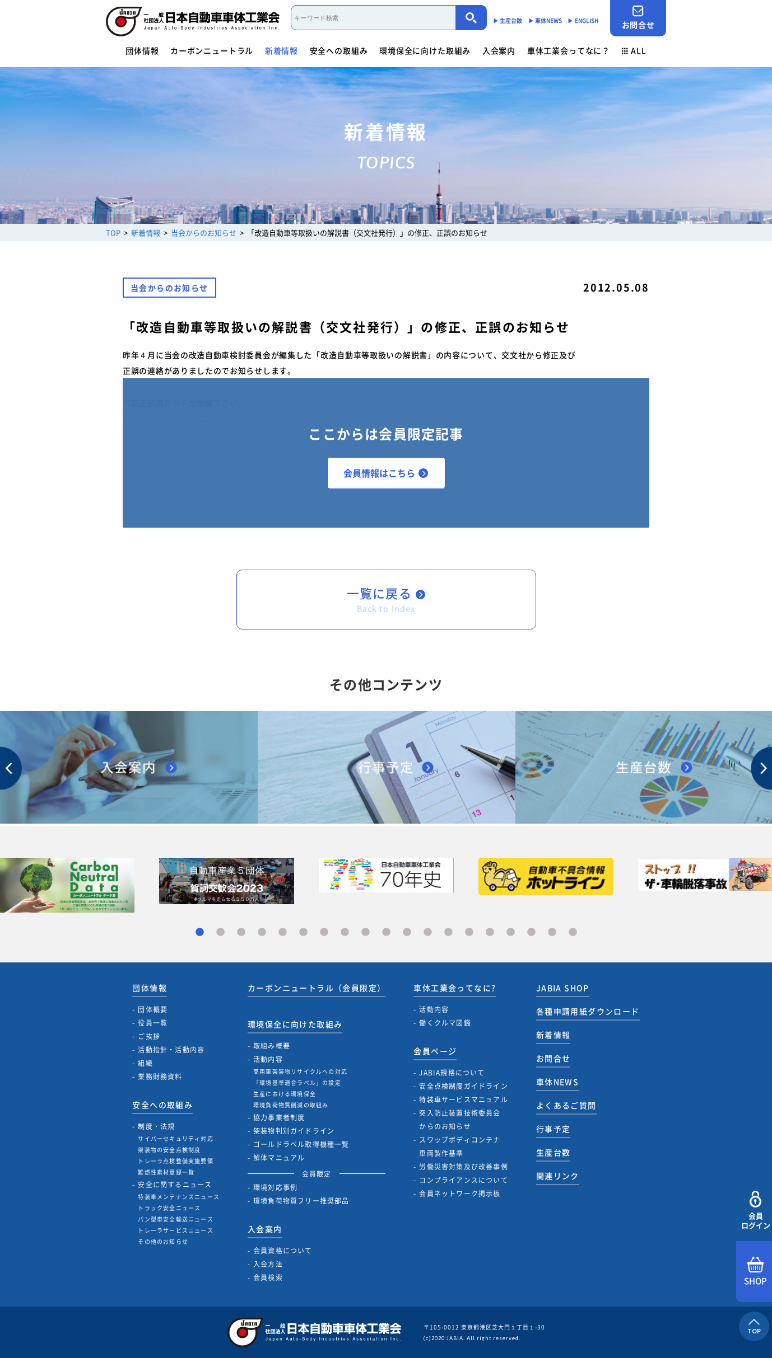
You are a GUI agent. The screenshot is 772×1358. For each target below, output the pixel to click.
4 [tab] (262, 932)
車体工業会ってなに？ (568, 50)
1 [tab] (199, 932)
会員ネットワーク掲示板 (459, 1193)
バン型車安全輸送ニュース (175, 1219)
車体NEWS (557, 1081)
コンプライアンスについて (463, 1180)
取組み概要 (271, 1046)
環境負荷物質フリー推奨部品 (301, 1201)
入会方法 (268, 1264)
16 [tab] (510, 932)
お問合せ (638, 17)
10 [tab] (386, 932)
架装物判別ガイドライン (293, 1131)
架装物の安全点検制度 (169, 1149)
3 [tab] (241, 932)
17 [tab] (531, 932)
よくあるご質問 (566, 1105)
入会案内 (498, 50)
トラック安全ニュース (169, 1208)
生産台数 (553, 1152)
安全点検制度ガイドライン (463, 1086)
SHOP (755, 1272)
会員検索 (268, 1277)
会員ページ (435, 1050)
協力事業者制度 (279, 1117)
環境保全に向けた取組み (425, 50)
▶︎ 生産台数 (508, 20)
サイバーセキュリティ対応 (175, 1138)
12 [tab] (427, 932)
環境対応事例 (275, 1187)
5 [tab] (282, 932)
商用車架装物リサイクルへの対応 (300, 1071)
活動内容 (268, 1059)
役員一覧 (153, 1023)
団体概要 (153, 1009)
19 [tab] (573, 932)
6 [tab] (303, 932)
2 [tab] (220, 932)
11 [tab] (407, 932)
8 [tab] (345, 932)
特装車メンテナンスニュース (179, 1196)
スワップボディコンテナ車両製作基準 (459, 1146)
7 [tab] (324, 932)
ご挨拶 (149, 1036)
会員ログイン (755, 1210)
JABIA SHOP (562, 987)
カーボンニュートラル (211, 50)
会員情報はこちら (385, 473)
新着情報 (281, 50)
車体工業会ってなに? (454, 987)
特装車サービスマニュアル (463, 1099)
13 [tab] (448, 932)
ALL (634, 50)
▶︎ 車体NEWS (545, 20)
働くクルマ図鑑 (445, 1023)
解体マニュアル (279, 1158)
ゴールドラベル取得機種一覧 (301, 1144)
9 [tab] (365, 932)
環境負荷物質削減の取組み (290, 1105)
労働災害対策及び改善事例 (463, 1167)
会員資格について (283, 1251)
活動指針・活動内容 (171, 1050)
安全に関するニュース (175, 1185)
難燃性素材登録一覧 (166, 1172)
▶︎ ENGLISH (583, 20)
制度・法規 (156, 1126)
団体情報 (142, 50)
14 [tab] (469, 932)
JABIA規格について (452, 1073)
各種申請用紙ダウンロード (588, 1011)
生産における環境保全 (284, 1093)
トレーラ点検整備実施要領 (175, 1161)
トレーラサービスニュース (175, 1230)
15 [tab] (490, 932)
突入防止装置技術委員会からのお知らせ (459, 1119)
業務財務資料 (160, 1077)
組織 (145, 1063)
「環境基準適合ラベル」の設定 (297, 1082)
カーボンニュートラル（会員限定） (316, 987)
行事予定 (553, 1128)
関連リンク (557, 1175)
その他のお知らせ (163, 1241)
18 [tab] (552, 932)
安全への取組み (339, 50)
